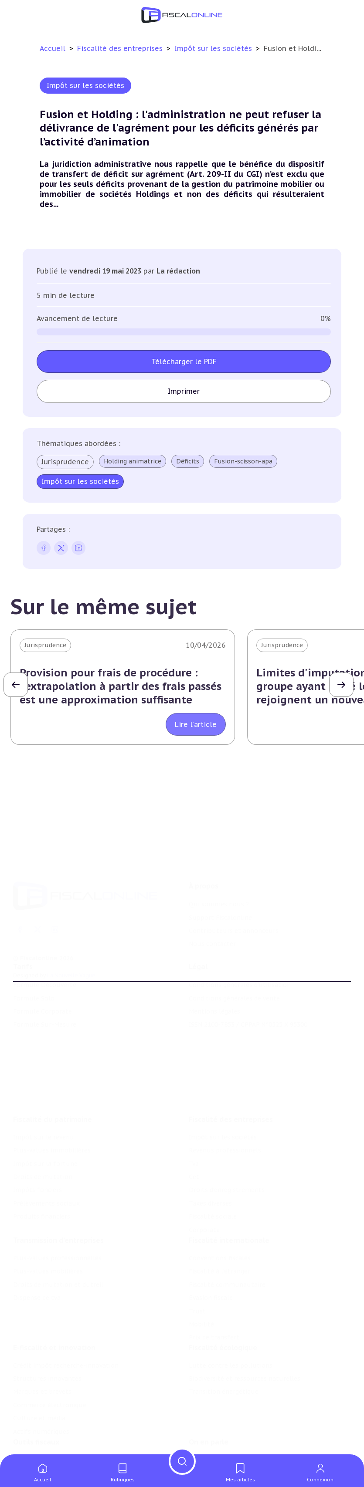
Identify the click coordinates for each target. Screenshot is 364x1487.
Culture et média (39, 1372)
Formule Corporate (42, 978)
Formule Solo (33, 965)
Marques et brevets (42, 1345)
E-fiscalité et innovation (54, 1301)
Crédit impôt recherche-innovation (66, 1319)
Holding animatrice (132, 461)
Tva (194, 1104)
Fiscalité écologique (223, 1301)
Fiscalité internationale (229, 1187)
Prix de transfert (214, 1284)
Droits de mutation (42, 1117)
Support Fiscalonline (220, 869)
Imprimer (184, 391)
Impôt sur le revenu (43, 1077)
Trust (197, 1258)
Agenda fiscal (32, 1433)
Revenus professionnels (225, 1091)
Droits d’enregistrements (227, 1130)
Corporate (204, 1170)
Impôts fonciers (37, 1130)
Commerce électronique (49, 1358)
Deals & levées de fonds (225, 1433)
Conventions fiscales (220, 1205)
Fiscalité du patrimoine (52, 1059)
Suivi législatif (35, 1446)
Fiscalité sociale (213, 1157)
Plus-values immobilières (52, 1091)
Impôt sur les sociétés (214, 48)
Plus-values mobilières (48, 1218)
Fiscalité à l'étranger (219, 1218)
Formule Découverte (44, 952)
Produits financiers (41, 1157)
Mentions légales (214, 978)
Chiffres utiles (35, 1420)
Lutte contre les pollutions (230, 1319)
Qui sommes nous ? (219, 856)
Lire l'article (196, 724)
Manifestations (212, 1446)
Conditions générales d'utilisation (240, 952)
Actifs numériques (41, 1385)
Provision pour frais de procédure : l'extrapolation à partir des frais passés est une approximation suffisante (120, 686)
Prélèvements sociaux (46, 1144)
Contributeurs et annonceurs (234, 882)
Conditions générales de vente (234, 965)
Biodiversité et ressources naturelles (244, 1332)
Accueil (52, 48)
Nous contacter (212, 895)
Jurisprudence (65, 461)
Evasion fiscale (211, 1244)
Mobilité (201, 1271)
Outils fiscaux (36, 1402)
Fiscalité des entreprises (121, 48)
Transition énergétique (224, 1345)
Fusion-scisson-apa (243, 461)
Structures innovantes (47, 1332)
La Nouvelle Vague (71, 927)
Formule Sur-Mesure (44, 992)
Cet (194, 1117)
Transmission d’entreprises (58, 1187)
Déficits (187, 461)
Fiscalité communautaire (227, 1231)
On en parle (208, 1402)
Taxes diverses (210, 1144)
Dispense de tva (37, 1244)
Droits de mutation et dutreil (58, 1231)
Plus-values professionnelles (57, 1205)
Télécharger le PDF (184, 361)
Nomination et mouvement (230, 1420)
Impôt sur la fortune (45, 1104)
